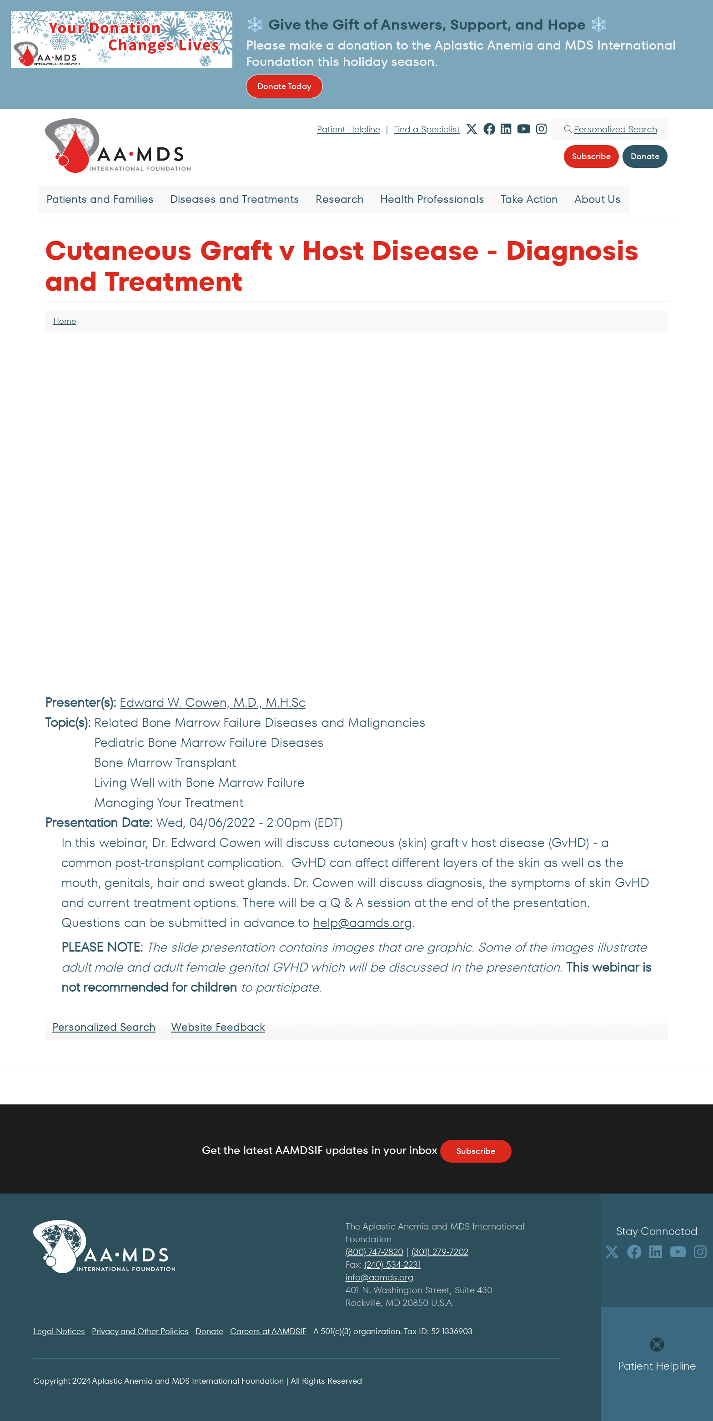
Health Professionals (432, 199)
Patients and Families (100, 199)
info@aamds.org (379, 1277)
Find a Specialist (427, 129)
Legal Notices (59, 1331)
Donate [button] (645, 156)
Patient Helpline (348, 129)
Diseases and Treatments (234, 199)
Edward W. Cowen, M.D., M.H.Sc (213, 702)
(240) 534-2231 (392, 1264)
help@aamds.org (362, 923)
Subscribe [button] (591, 156)
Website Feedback (218, 1026)
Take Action (529, 199)
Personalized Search (104, 1026)
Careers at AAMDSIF (268, 1331)
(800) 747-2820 (374, 1251)
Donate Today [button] (284, 86)
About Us (597, 199)
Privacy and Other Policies (140, 1331)
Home (64, 321)
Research (340, 199)
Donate (209, 1331)
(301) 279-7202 (440, 1251)
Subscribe (476, 1151)
